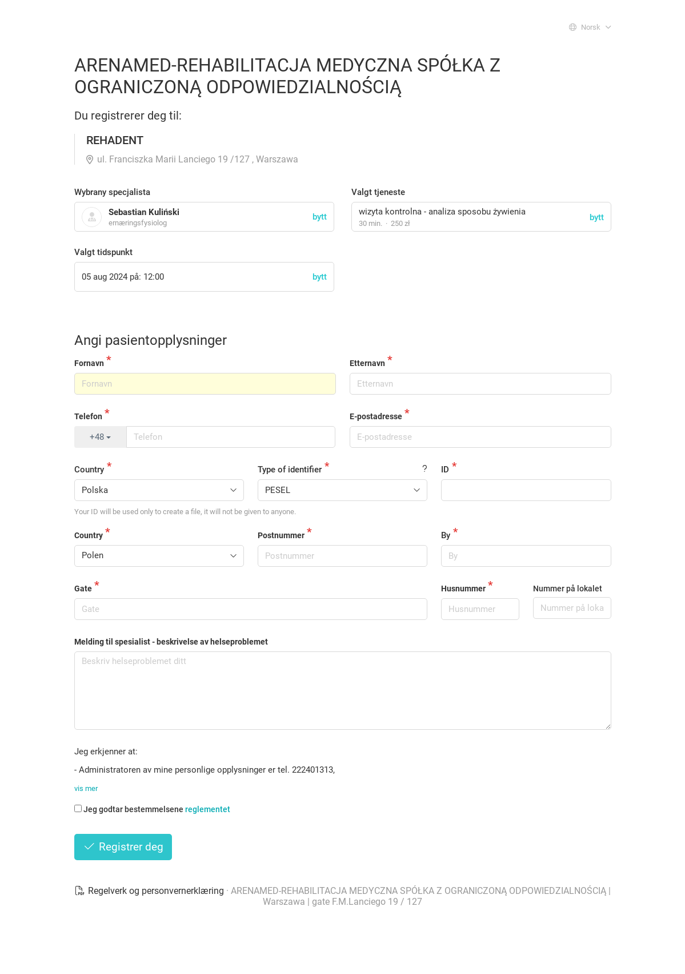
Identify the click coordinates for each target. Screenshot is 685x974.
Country (89, 469)
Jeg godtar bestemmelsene (152, 809)
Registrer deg (123, 846)
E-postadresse (376, 416)
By (445, 535)
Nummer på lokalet (567, 588)
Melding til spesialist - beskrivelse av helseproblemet (171, 641)
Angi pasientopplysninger (150, 340)
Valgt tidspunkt (103, 252)
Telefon (88, 416)
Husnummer (463, 588)
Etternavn (367, 363)
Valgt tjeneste (378, 192)
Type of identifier (290, 469)
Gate (83, 588)
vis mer (86, 788)
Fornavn (89, 363)
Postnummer (281, 535)
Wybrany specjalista (112, 192)
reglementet (207, 809)
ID (445, 469)
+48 (100, 437)
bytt (597, 217)
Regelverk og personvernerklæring (150, 890)
